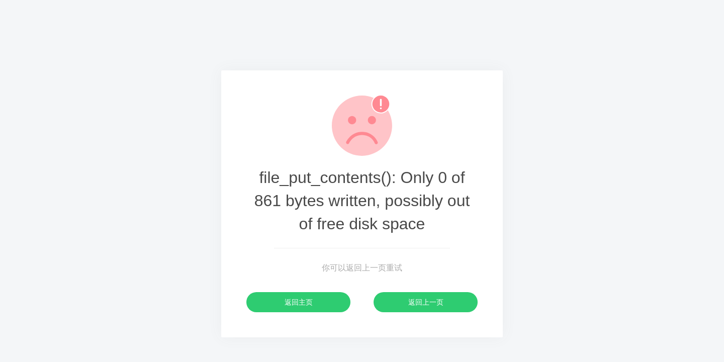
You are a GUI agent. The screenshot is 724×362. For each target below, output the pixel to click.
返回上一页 (425, 302)
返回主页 (299, 302)
